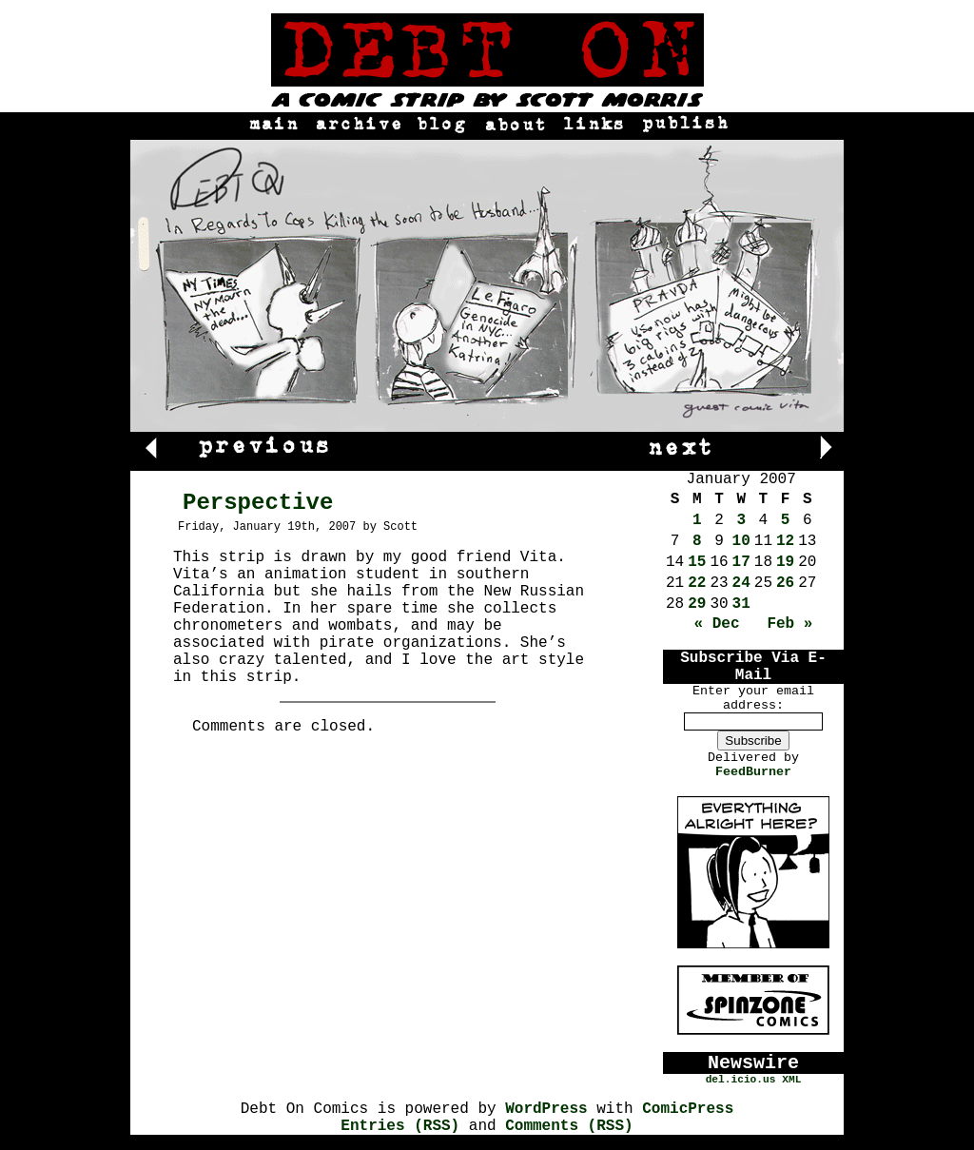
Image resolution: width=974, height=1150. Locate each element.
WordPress (546, 1109)
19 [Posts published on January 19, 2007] (785, 562)
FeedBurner (753, 772)
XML (791, 1079)
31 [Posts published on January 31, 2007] (741, 604)
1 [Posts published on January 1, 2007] (697, 520)
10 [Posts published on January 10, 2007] (741, 541)
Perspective (258, 503)
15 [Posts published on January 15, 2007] (697, 562)
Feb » (789, 624)
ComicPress (687, 1109)
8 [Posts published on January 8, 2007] (697, 541)
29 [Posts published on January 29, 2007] (697, 604)
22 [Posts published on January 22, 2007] (697, 583)
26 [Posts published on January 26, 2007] (785, 583)
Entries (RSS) (400, 1126)
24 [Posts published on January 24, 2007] (741, 583)
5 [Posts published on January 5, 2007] (785, 520)
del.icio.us (741, 1079)
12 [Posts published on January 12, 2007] (785, 541)
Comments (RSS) (569, 1126)
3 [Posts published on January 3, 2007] (741, 520)
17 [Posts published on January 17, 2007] (741, 562)
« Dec (717, 624)
